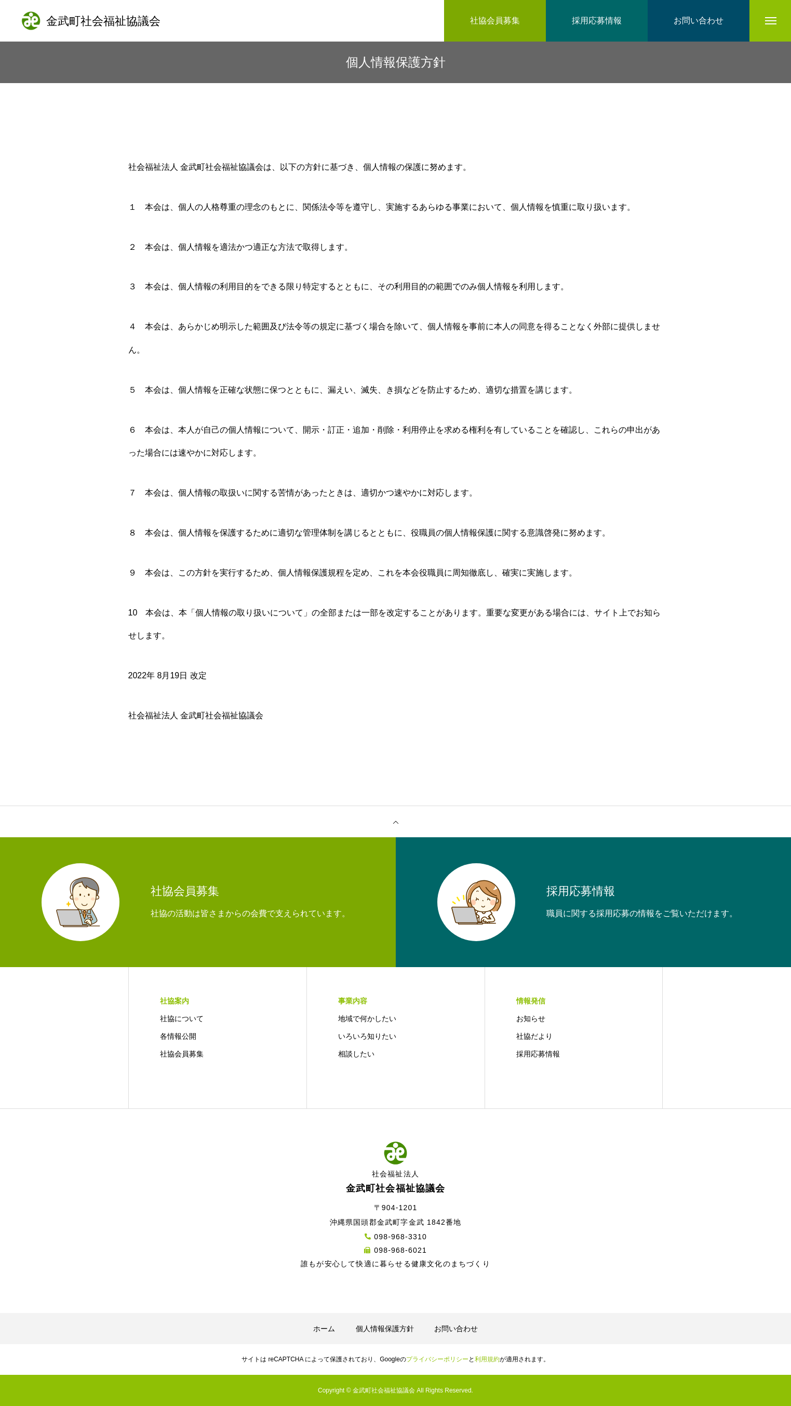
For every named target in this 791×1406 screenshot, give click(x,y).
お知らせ (530, 1018)
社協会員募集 (182, 1053)
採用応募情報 (538, 1053)
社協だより (534, 1036)
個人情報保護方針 (385, 1328)
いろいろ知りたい (367, 1036)
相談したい (356, 1053)
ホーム (324, 1328)
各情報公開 (178, 1036)
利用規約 (487, 1359)
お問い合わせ (456, 1328)
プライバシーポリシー (437, 1359)
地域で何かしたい (367, 1018)
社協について (182, 1018)
